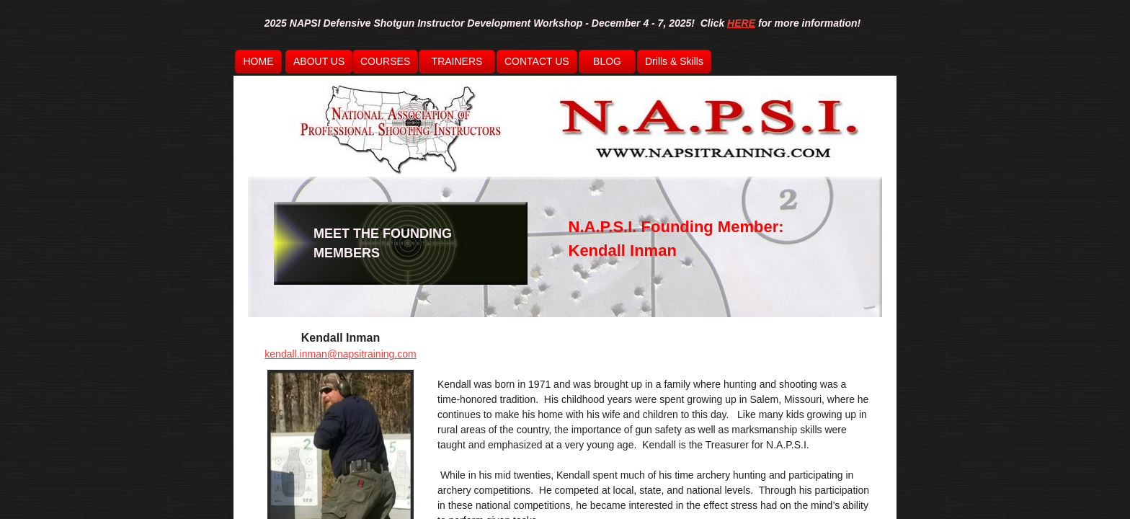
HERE (741, 23)
